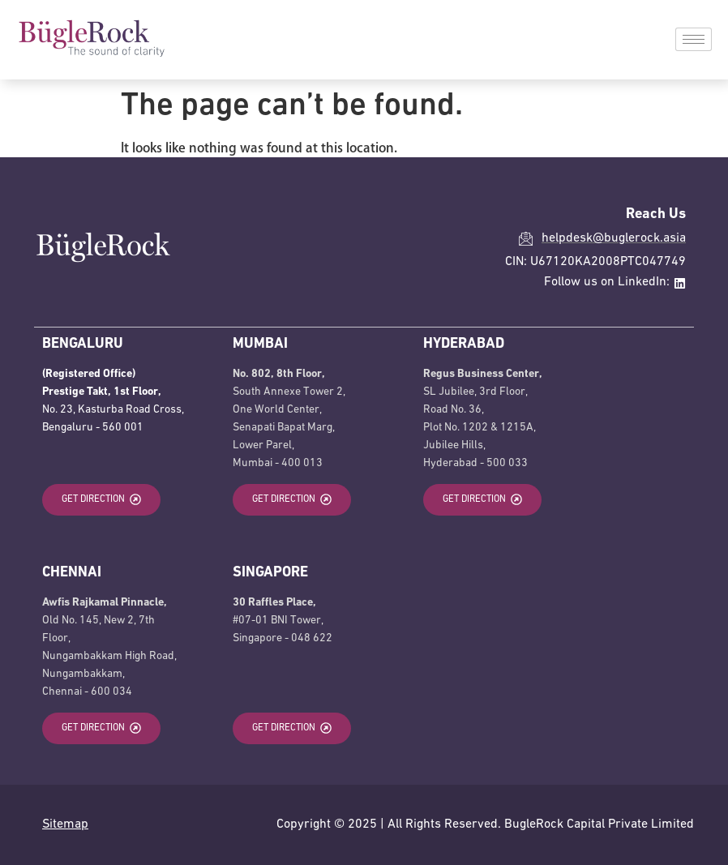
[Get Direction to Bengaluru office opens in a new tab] (101, 499)
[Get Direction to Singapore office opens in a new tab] (292, 728)
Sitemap (65, 824)
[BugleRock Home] (90, 53)
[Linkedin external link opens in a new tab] (680, 283)
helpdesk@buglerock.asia (614, 238)
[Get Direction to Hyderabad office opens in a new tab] (482, 499)
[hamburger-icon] (693, 39)
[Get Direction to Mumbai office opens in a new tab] (292, 499)
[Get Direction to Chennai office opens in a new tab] (101, 728)
